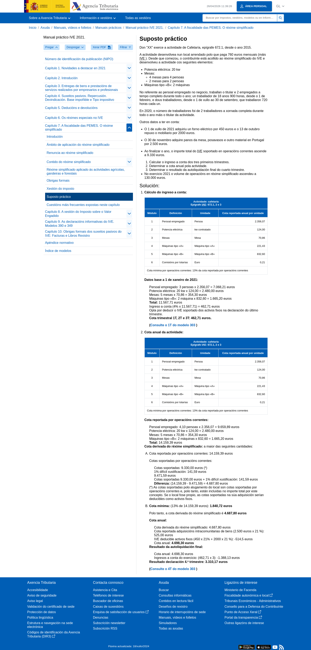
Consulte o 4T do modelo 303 (173, 569)
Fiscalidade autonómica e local (249, 595)
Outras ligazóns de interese (244, 623)
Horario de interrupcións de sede (182, 612)
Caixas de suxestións (108, 606)
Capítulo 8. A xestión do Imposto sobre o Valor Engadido (78, 213)
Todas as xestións (138, 18)
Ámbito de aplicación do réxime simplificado (78, 144)
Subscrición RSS (105, 628)
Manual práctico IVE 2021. (145, 27)
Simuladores (168, 623)
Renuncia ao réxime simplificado (70, 153)
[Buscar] (240, 18)
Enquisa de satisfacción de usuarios (121, 612)
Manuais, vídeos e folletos (72, 27)
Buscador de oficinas (108, 601)
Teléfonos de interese (108, 595)
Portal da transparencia (243, 617)
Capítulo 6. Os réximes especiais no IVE (74, 117)
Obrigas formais (58, 180)
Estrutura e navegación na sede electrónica (50, 625)
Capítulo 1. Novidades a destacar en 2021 (75, 68)
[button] (280, 6)
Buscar (164, 590)
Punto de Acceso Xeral (243, 612)
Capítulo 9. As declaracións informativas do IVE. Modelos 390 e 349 (79, 223)
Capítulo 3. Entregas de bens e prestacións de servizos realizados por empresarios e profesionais (81, 88)
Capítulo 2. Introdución (61, 78)
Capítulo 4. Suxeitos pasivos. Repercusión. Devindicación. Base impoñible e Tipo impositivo (79, 97)
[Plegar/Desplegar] (129, 68)
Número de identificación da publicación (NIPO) (79, 59)
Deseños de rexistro (173, 606)
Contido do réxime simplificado (69, 162)
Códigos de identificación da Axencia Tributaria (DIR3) (53, 634)
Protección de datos (41, 612)
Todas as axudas (171, 628)
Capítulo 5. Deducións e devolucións (71, 108)
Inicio (32, 27)
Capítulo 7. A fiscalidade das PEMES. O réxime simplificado (210, 27)
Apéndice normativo (59, 242)
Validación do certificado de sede (51, 606)
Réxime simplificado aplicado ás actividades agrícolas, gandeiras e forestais (86, 171)
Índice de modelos (58, 251)
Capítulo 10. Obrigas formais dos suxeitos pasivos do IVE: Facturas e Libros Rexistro (83, 233)
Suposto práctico (59, 196)
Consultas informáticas (175, 595)
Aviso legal (35, 601)
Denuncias (100, 617)
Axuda (45, 27)
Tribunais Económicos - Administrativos (253, 601)
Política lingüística (40, 617)
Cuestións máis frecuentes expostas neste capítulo (83, 205)
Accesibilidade (37, 590)
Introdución (55, 136)
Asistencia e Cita (105, 590)
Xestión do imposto (60, 188)
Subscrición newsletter (109, 623)
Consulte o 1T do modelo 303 (173, 325)
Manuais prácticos (109, 27)
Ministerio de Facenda (240, 590)
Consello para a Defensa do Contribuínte (254, 606)
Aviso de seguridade (42, 595)
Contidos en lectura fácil (176, 601)
